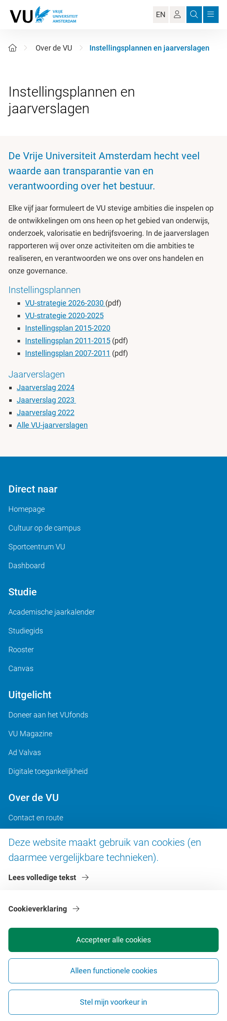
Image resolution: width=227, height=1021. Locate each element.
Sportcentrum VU (36, 546)
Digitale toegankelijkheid (48, 771)
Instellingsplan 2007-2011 (67, 353)
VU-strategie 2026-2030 (65, 303)
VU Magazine (30, 733)
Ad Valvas (24, 752)
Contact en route (35, 817)
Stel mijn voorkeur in (113, 1002)
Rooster (21, 649)
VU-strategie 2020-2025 (64, 315)
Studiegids (25, 630)
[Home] (12, 47)
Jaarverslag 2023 (46, 400)
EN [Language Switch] (161, 14)
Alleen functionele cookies (113, 970)
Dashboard (26, 565)
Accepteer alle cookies (113, 939)
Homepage (26, 509)
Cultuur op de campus (44, 527)
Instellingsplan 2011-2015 (67, 340)
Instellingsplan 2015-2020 (67, 328)
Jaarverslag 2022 (45, 412)
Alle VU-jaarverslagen (52, 425)
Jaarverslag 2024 (45, 387)
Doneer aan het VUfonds (48, 714)
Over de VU (54, 47)
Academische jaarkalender (51, 611)
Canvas (20, 668)
